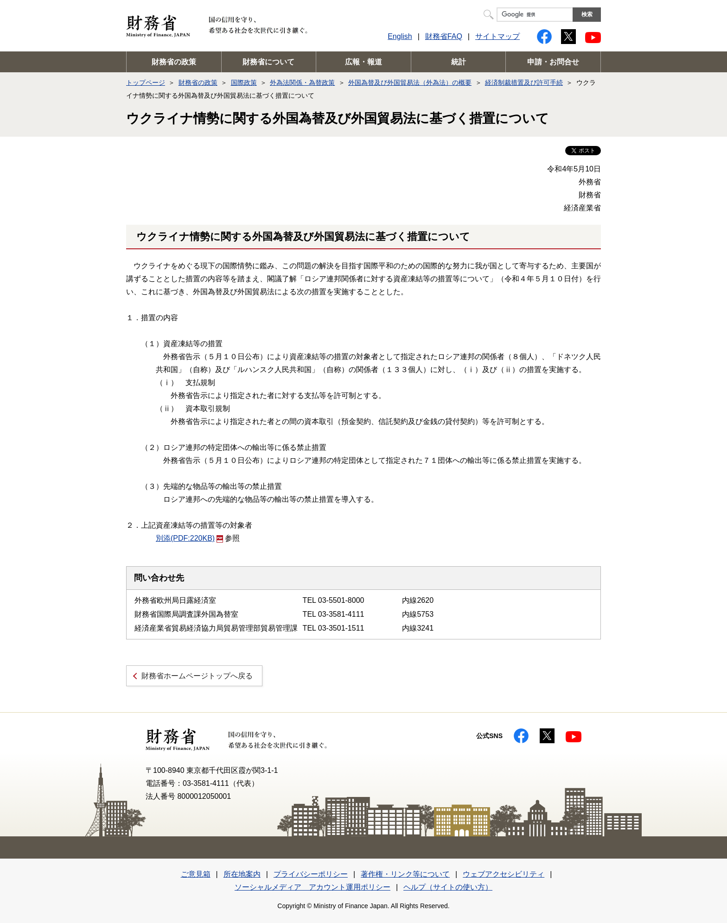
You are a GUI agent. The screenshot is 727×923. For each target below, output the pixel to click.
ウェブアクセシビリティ (503, 874)
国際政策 (244, 82)
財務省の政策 (174, 62)
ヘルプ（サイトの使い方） (447, 887)
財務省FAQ (443, 36)
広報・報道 (363, 62)
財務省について (268, 62)
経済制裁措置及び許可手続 (524, 82)
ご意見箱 (195, 874)
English (400, 36)
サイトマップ (497, 36)
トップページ (145, 82)
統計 (458, 62)
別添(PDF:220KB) (189, 538)
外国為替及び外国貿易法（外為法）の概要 (410, 82)
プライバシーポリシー (311, 874)
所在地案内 (242, 874)
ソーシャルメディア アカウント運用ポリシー (312, 887)
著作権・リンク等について (405, 874)
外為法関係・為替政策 (302, 82)
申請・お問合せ (553, 62)
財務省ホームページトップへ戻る (197, 676)
